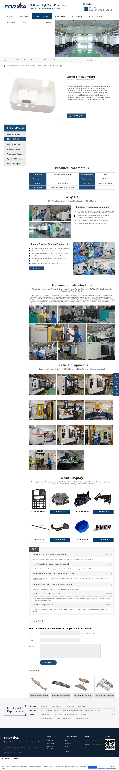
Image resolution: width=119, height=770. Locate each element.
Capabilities (24, 16)
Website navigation (71, 736)
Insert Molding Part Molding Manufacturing (14, 164)
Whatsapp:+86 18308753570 (92, 740)
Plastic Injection (42, 16)
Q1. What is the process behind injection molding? (50, 554)
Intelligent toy (85, 714)
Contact (48, 23)
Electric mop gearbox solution (49, 710)
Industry (32, 714)
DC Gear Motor (95, 17)
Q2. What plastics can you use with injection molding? (51, 564)
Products (33, 706)
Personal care (44, 714)
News (24, 23)
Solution (33, 710)
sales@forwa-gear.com (100, 10)
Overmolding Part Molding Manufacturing (14, 149)
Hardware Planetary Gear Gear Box (49, 60)
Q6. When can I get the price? (43, 605)
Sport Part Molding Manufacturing (14, 159)
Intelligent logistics (46, 718)
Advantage (68, 743)
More (113, 706)
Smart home (57, 714)
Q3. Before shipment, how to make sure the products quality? (53, 573)
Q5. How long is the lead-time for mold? (46, 594)
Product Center (51, 736)
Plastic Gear (60, 16)
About (35, 23)
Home (9, 16)
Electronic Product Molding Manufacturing (49, 66)
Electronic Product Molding (105, 695)
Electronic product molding (63, 174)
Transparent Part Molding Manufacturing (14, 154)
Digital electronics (82, 718)
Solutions (11, 23)
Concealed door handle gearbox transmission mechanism (82, 710)
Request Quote (77, 116)
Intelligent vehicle (71, 714)
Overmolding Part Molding (39, 695)
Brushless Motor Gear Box (25, 60)
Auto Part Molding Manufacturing (14, 134)
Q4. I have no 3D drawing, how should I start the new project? (53, 584)
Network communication (64, 718)
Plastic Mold (77, 17)
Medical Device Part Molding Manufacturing (14, 144)
